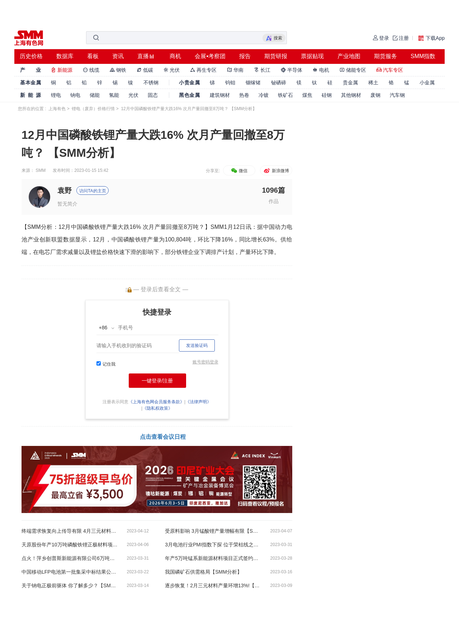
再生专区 (203, 70)
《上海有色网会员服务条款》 (156, 401)
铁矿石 (285, 95)
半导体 (291, 70)
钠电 (75, 95)
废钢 (375, 95)
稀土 (373, 82)
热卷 (244, 95)
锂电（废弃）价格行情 (93, 108)
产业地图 (348, 56)
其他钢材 (351, 95)
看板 (93, 56)
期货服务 (385, 56)
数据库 (65, 56)
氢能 (114, 95)
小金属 (427, 82)
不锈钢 (150, 82)
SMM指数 (423, 56)
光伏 (172, 70)
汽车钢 (397, 95)
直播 (143, 56)
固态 (153, 95)
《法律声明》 (198, 401)
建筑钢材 (220, 95)
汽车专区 (390, 70)
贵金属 (350, 82)
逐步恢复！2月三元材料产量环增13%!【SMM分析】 (213, 585)
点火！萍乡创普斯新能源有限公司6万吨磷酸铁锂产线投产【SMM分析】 (70, 558)
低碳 (145, 70)
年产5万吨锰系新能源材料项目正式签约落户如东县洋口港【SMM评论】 (213, 558)
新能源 (61, 70)
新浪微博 (276, 170)
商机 (175, 56)
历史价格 (31, 56)
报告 (245, 56)
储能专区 (353, 70)
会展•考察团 (210, 56)
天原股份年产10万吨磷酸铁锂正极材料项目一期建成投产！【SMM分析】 (70, 544)
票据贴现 (312, 56)
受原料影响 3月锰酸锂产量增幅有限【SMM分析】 (213, 531)
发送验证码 (197, 345)
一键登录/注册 (157, 381)
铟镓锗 (253, 82)
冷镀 (264, 95)
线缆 (91, 70)
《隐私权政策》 (157, 408)
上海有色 (57, 108)
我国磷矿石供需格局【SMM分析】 (203, 572)
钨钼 (230, 82)
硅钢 (327, 95)
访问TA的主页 (92, 190)
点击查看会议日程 (163, 437)
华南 (235, 70)
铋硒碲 (278, 82)
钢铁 (118, 70)
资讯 (118, 56)
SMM (41, 170)
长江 (262, 70)
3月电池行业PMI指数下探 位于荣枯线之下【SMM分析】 (213, 544)
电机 (321, 70)
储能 (95, 95)
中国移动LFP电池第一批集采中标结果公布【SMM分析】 (70, 572)
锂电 (56, 95)
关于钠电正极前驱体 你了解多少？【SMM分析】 (70, 585)
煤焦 (307, 95)
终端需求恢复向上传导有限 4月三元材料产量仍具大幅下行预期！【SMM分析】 (70, 531)
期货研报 (275, 56)
